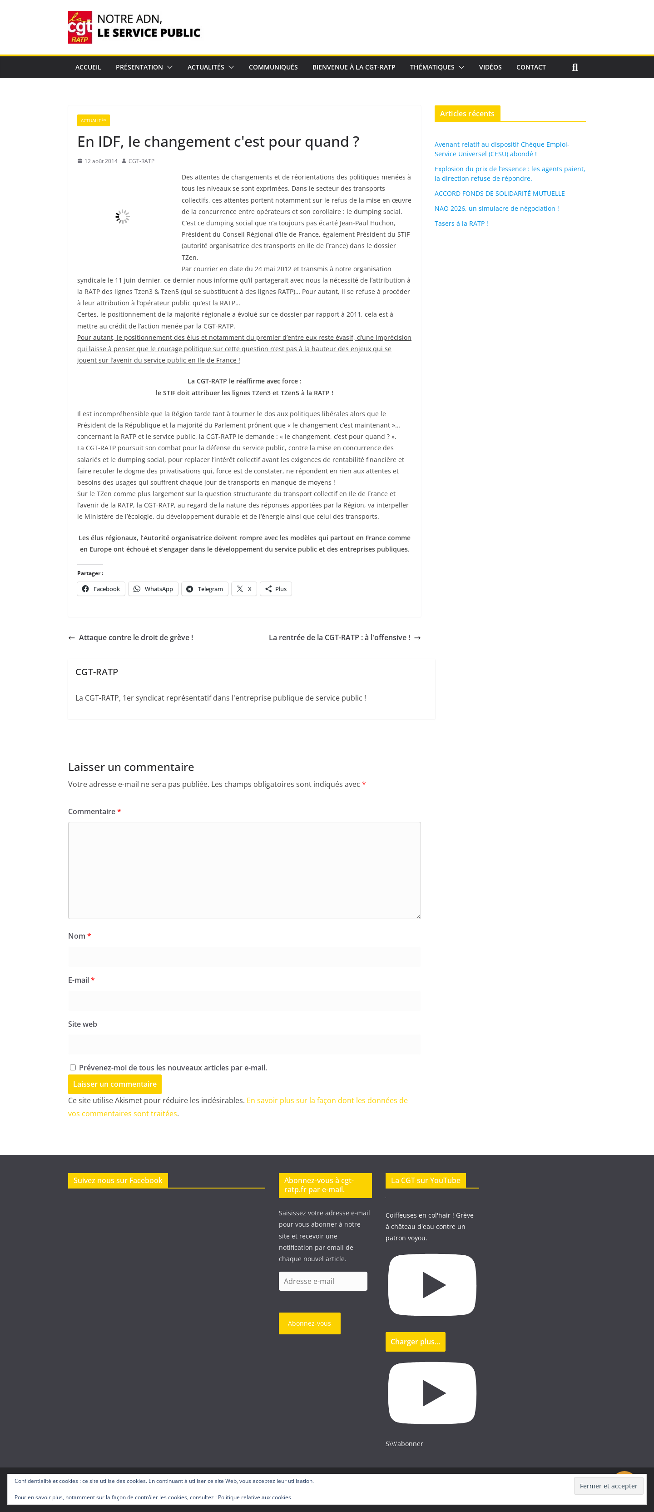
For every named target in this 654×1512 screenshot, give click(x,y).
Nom (79, 936)
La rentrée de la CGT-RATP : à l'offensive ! (345, 637)
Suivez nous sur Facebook (118, 1180)
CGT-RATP (141, 161)
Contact (531, 67)
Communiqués (273, 67)
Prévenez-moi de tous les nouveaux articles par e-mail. (173, 1068)
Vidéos (490, 67)
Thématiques (432, 67)
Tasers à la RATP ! (461, 223)
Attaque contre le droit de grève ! (130, 637)
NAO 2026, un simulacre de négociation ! (497, 208)
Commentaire (94, 811)
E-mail (81, 980)
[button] (168, 67)
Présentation (139, 67)
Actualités (206, 67)
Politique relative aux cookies (254, 1497)
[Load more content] (416, 1342)
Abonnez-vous (309, 1323)
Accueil (88, 67)
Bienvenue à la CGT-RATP (354, 67)
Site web (82, 1024)
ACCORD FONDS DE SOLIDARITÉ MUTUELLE (500, 193)
